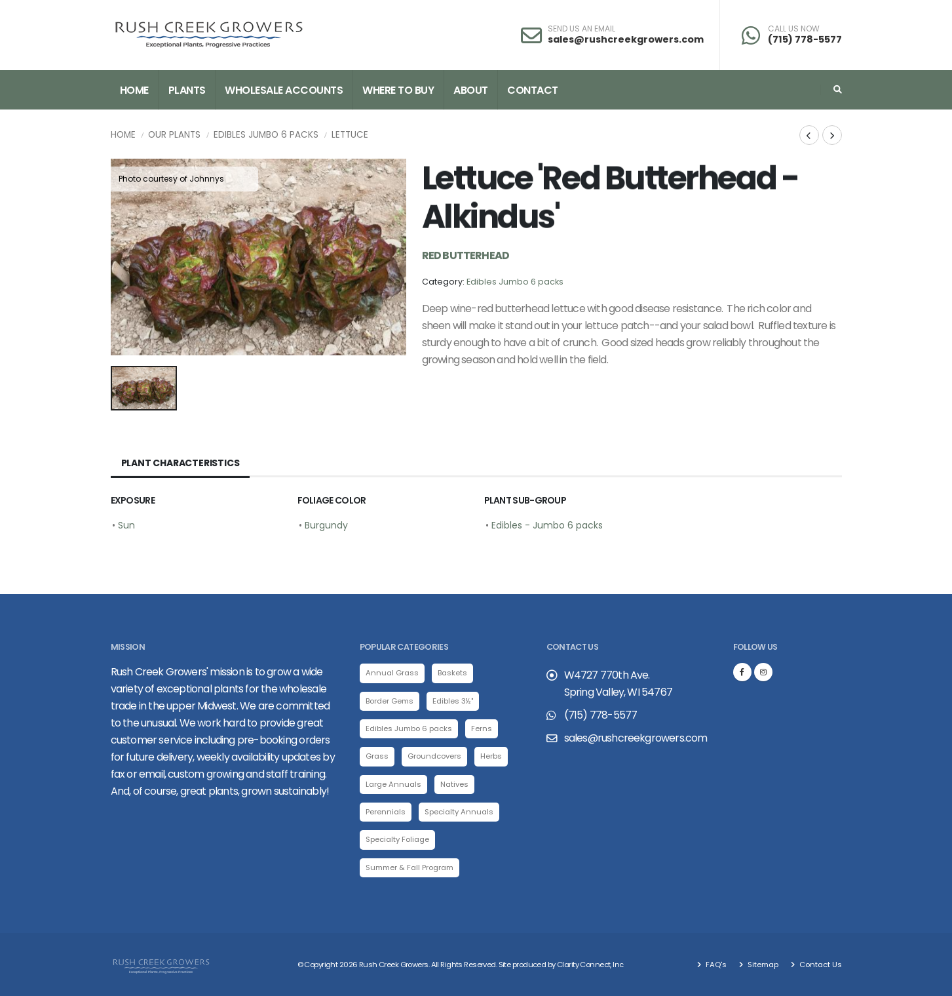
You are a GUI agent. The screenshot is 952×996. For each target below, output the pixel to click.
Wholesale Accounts (284, 90)
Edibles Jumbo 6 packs (266, 135)
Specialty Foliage (397, 839)
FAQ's (715, 964)
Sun (126, 525)
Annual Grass (392, 672)
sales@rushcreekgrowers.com (626, 39)
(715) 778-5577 (805, 39)
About (470, 90)
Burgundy (326, 525)
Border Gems (389, 701)
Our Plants (174, 135)
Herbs (491, 756)
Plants (187, 90)
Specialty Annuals (459, 812)
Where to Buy (398, 90)
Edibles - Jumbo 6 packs (547, 525)
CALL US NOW (794, 28)
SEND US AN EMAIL (581, 28)
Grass (377, 756)
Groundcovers (434, 756)
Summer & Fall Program (409, 867)
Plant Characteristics (180, 462)
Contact (532, 90)
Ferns (481, 728)
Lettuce (350, 135)
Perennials (386, 812)
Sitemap (762, 964)
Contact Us (819, 964)
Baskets (452, 672)
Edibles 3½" (452, 701)
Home (134, 90)
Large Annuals (393, 784)
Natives (454, 784)
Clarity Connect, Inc (590, 964)
